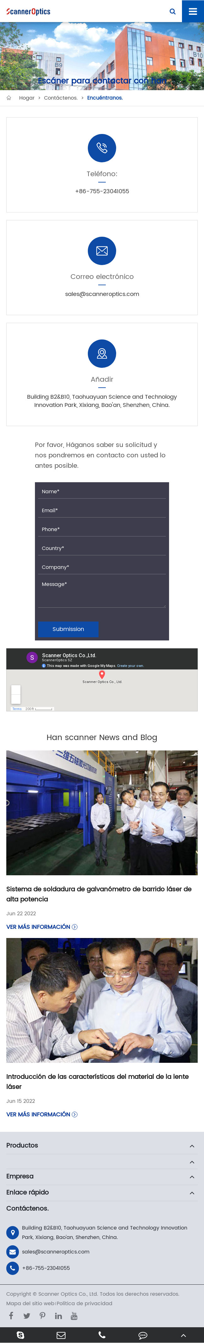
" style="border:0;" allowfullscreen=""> (102, 679)
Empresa (19, 1177)
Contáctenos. (61, 98)
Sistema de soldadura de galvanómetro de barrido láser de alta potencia (98, 895)
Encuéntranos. (105, 98)
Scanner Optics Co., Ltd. (68, 1294)
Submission (68, 629)
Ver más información (41, 927)
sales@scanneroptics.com (47, 1252)
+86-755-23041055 (38, 1268)
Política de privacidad (84, 1304)
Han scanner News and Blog (102, 737)
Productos (22, 1146)
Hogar (27, 98)
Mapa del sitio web (30, 1304)
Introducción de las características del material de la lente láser (97, 1082)
